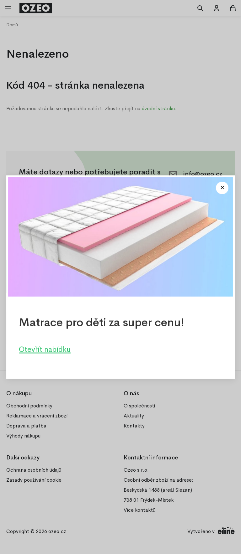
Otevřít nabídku (45, 349)
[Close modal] (222, 188)
